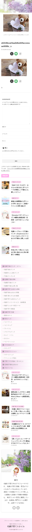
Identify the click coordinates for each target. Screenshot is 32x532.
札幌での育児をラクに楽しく (16, 524)
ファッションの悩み (10, 358)
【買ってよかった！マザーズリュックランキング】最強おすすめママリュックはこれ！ (20, 441)
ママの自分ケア (9, 345)
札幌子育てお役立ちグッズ (12, 299)
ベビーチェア (8, 325)
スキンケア (7, 348)
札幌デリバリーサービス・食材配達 (15, 302)
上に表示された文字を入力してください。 (13, 151)
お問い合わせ (25, 520)
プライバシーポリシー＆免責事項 (12, 520)
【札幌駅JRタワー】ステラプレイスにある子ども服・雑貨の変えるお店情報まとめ (20, 426)
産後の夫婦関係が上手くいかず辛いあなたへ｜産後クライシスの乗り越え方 (20, 204)
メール (4, 133)
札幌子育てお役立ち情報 (11, 289)
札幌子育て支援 (9, 312)
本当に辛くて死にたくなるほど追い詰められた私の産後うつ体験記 (20, 252)
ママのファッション (10, 351)
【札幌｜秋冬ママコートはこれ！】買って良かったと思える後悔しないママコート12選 (20, 411)
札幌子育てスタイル (16, 9)
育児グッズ (7, 318)
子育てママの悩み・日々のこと (14, 361)
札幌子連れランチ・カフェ (12, 266)
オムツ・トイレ (9, 335)
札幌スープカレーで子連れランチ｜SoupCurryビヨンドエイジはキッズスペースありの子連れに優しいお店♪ (20, 236)
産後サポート (8, 315)
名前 (4, 126)
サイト (4, 141)
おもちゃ (6, 338)
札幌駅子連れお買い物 (11, 286)
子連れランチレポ (9, 276)
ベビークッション (9, 341)
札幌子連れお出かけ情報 (11, 292)
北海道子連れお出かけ (11, 364)
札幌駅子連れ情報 (9, 279)
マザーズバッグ (9, 354)
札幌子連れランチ (9, 269)
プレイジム (7, 328)
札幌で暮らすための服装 (11, 295)
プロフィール (8, 368)
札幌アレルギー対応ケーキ (12, 305)
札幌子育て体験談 (9, 309)
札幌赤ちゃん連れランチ (11, 273)
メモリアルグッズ (9, 332)
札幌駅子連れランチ (10, 282)
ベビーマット (8, 322)
